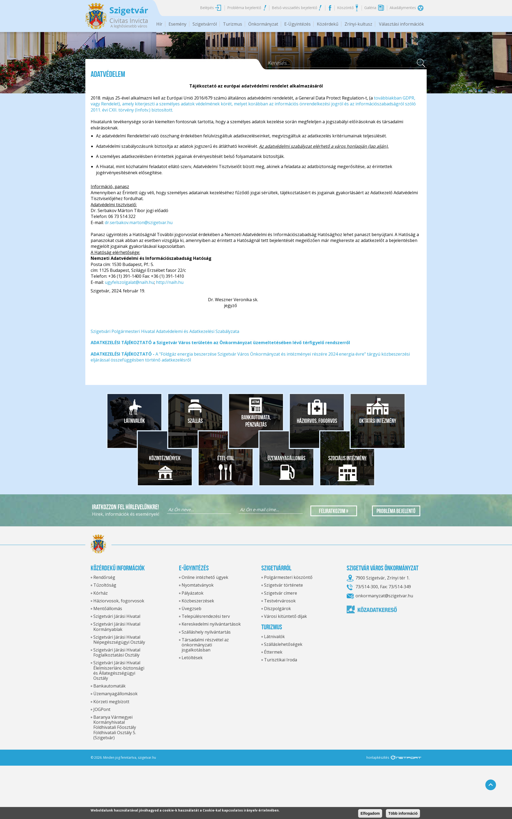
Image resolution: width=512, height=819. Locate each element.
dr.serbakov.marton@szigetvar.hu (139, 222)
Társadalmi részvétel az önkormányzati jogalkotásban (205, 645)
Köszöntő (345, 7)
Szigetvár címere (280, 593)
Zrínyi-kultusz (358, 24)
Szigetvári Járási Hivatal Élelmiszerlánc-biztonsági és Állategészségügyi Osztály (118, 670)
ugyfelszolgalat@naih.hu (129, 282)
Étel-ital (225, 458)
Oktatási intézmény (377, 421)
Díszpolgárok (277, 608)
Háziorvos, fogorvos (317, 421)
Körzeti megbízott (111, 702)
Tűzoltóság (104, 585)
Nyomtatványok (198, 585)
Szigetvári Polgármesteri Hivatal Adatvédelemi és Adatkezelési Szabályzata (165, 331)
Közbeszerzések (198, 601)
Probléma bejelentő (244, 7)
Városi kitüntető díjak (285, 616)
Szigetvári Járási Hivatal (116, 616)
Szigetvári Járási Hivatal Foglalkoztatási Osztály (116, 652)
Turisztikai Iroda (280, 660)
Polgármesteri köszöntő (288, 577)
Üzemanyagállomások (115, 694)
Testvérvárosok (280, 601)
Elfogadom (370, 813)
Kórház (100, 593)
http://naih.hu (169, 282)
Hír (159, 24)
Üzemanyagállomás (286, 458)
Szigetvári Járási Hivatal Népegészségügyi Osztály (119, 639)
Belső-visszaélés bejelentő (294, 7)
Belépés (207, 7)
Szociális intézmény (347, 458)
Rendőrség (104, 577)
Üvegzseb (191, 608)
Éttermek (273, 652)
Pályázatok (192, 593)
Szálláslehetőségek (283, 644)
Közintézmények (165, 458)
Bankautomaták (109, 686)
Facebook (330, 7)
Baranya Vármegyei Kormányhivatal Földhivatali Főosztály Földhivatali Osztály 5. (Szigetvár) (114, 727)
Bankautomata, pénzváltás (256, 421)
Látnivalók (134, 421)
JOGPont (101, 709)
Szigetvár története (283, 585)
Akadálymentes (403, 7)
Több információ (403, 813)
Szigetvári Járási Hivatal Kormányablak (116, 626)
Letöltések (192, 658)
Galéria (370, 7)
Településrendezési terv (206, 616)
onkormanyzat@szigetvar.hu (384, 596)
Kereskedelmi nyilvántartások (211, 624)
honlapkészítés (377, 757)
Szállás (195, 421)
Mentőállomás (107, 608)
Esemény (177, 24)
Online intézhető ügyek (205, 577)
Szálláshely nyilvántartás (206, 632)
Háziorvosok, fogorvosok (118, 601)
